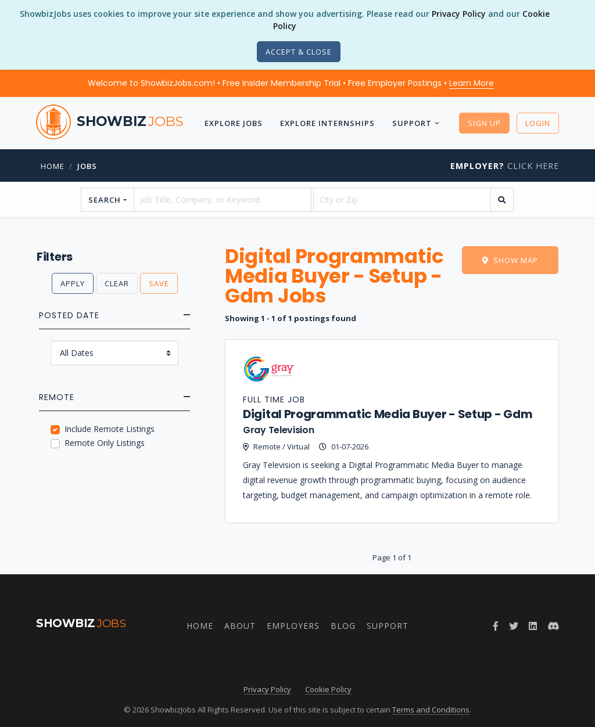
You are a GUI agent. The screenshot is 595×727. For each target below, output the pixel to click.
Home (52, 166)
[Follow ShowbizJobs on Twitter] (513, 626)
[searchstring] (222, 200)
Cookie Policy (328, 689)
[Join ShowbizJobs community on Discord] (553, 626)
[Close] (298, 51)
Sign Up (484, 123)
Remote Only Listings (104, 442)
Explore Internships (327, 123)
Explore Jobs (234, 123)
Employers (293, 625)
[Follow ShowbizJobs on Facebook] (496, 626)
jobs (87, 166)
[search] (502, 200)
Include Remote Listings (109, 428)
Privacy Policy (459, 13)
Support (412, 123)
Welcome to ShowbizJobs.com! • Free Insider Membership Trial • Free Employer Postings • (291, 83)
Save (159, 283)
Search (104, 200)
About (240, 625)
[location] (402, 200)
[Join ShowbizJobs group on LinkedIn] (533, 626)
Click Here (504, 165)
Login (537, 123)
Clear (117, 283)
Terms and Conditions (430, 709)
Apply (72, 283)
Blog (343, 625)
